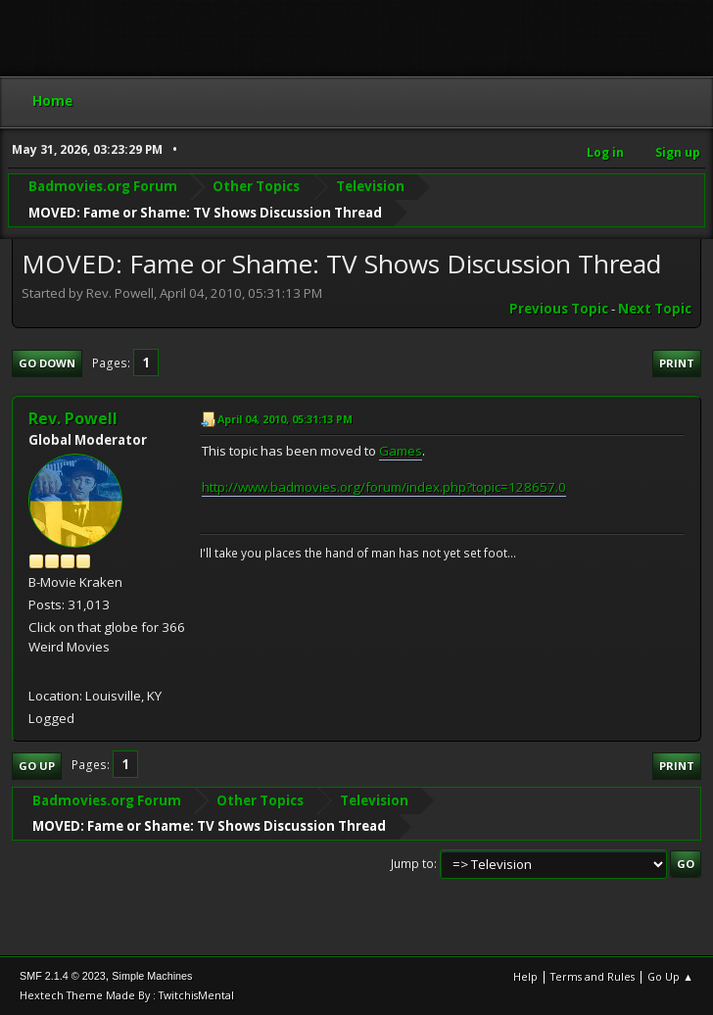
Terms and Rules (592, 976)
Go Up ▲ (670, 976)
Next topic (654, 308)
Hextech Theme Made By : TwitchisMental (127, 995)
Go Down (47, 363)
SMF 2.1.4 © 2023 (63, 976)
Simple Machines (152, 976)
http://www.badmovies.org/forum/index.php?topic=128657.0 (384, 487)
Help (525, 976)
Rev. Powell (73, 418)
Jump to (412, 863)
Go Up (37, 765)
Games (400, 450)
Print (676, 363)
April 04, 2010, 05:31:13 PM (285, 418)
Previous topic (558, 308)
